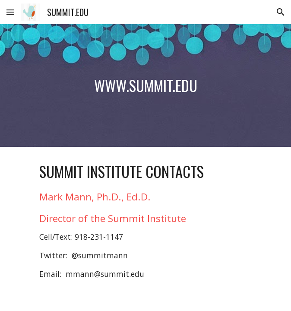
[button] (10, 12)
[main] (145, 85)
